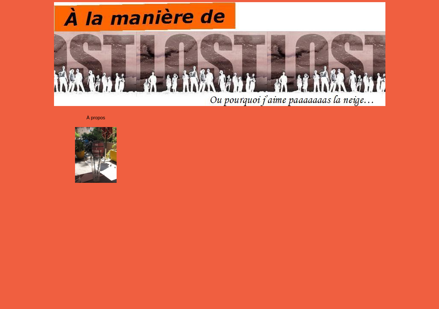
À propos (96, 117)
